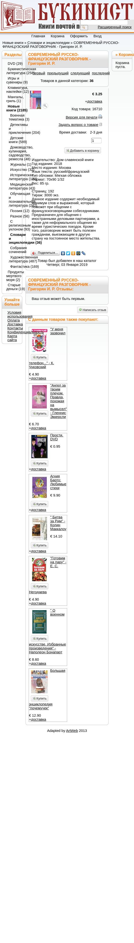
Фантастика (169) (15, 267)
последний (101, 73)
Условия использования (19, 314)
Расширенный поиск (115, 27)
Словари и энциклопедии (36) (14, 238)
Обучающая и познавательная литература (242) (14, 199)
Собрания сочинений (14, 250)
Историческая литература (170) (14, 177)
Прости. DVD (56, 437)
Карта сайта (12, 338)
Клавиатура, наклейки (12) (13, 90)
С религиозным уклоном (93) (14, 225)
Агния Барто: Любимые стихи (58, 482)
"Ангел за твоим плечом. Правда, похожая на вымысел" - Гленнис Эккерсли (58, 401)
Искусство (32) (15, 170)
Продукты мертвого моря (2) (13, 276)
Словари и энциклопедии (48, 43)
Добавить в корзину (82, 150)
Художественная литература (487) (14, 259)
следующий (80, 73)
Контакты (15, 328)
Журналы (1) (15, 164)
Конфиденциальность (25, 332)
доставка (94, 101)
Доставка (15, 324)
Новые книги (13, 43)
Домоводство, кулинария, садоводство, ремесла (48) (14, 153)
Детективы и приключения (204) (14, 129)
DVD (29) (14, 64)
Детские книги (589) (14, 140)
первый (39, 73)
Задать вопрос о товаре (78, 125)
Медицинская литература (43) (14, 186)
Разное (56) (15, 216)
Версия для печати (81, 117)
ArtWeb (72, 731)
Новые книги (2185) (13, 108)
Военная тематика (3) (14, 117)
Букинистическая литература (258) (13, 71)
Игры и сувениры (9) (13, 80)
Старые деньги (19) (13, 287)
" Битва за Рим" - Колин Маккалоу (58, 523)
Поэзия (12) (15, 211)
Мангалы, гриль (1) (13, 99)
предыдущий (58, 73)
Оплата (13, 320)
